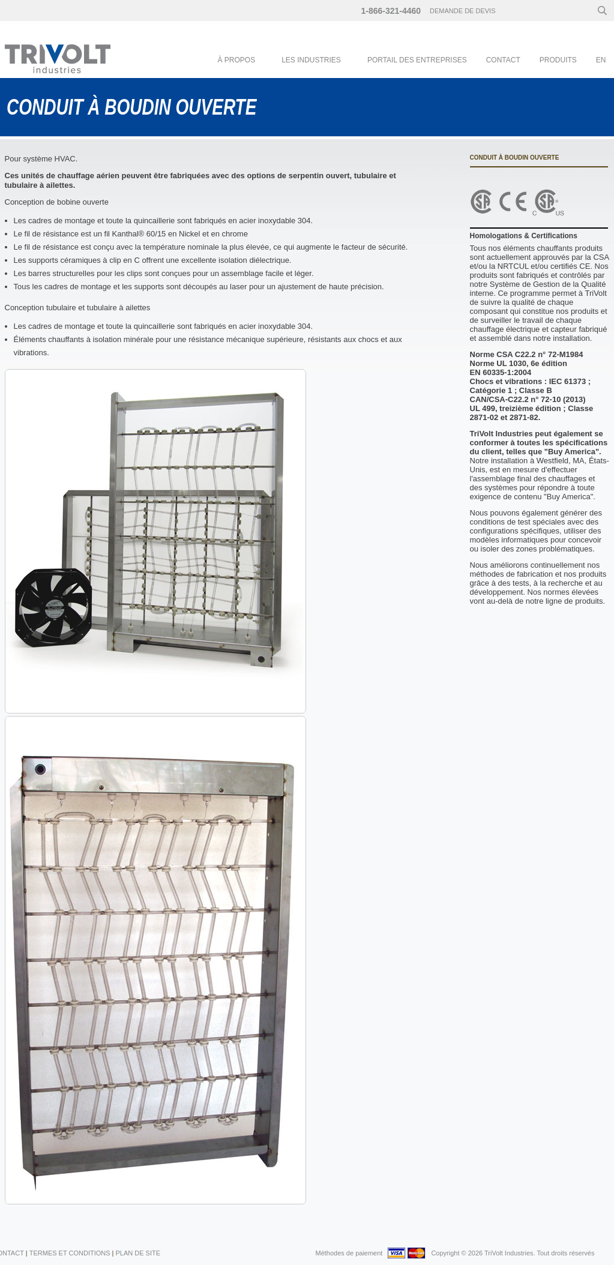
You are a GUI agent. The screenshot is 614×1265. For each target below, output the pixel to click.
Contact (503, 60)
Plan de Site (137, 1253)
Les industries (311, 60)
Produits (558, 60)
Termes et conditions (69, 1253)
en (601, 60)
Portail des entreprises (417, 60)
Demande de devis (462, 10)
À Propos (236, 60)
